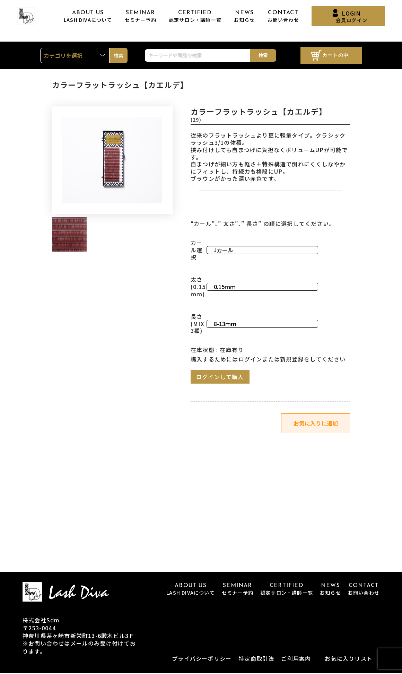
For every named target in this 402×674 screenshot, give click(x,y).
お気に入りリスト (349, 659)
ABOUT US (88, 16)
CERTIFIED (195, 16)
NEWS (244, 16)
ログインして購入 (220, 377)
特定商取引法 (256, 659)
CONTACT (283, 16)
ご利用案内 (296, 659)
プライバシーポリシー (201, 659)
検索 (263, 55)
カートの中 (335, 55)
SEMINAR (140, 16)
